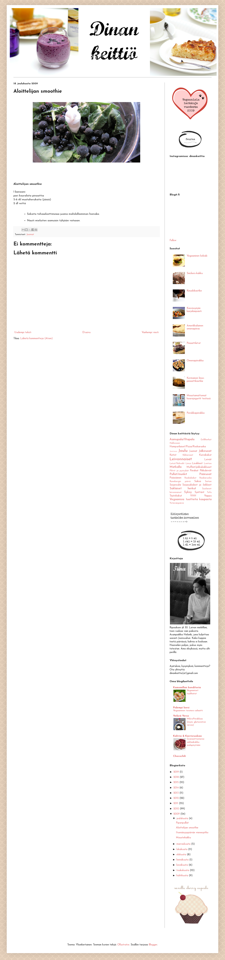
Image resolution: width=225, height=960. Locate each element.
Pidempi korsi (181, 707)
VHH (193, 496)
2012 (176, 798)
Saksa (197, 481)
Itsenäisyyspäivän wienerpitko (192, 832)
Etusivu (86, 332)
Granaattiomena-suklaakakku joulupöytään (196, 742)
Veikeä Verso (181, 716)
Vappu (208, 496)
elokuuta (181, 854)
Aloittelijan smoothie (187, 828)
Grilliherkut (206, 440)
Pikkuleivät (206, 470)
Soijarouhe (175, 485)
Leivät (208, 459)
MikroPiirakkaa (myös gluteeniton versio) (196, 722)
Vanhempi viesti (150, 332)
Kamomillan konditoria (187, 687)
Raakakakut (190, 478)
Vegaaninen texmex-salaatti (188, 710)
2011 (176, 803)
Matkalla (176, 467)
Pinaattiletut (194, 343)
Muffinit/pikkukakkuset (199, 467)
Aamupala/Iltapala (182, 439)
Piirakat (194, 470)
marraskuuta (183, 844)
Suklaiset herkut (183, 488)
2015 (176, 782)
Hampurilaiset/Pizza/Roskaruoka (188, 446)
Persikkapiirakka (196, 413)
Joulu (183, 451)
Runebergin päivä (180, 481)
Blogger (153, 945)
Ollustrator (123, 945)
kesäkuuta (182, 865)
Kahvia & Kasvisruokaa (187, 736)
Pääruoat (205, 474)
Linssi (188, 463)
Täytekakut (176, 496)
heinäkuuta (182, 860)
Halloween (175, 443)
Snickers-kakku (195, 273)
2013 (176, 793)
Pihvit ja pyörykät (179, 471)
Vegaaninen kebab (197, 256)
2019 (176, 772)
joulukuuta (182, 818)
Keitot (173, 455)
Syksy (188, 492)
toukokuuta (183, 870)
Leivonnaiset (181, 459)
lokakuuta (182, 849)
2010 (176, 809)
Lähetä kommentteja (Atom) (36, 338)
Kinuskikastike (194, 291)
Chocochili (179, 756)
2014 (176, 788)
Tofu (209, 492)
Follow (173, 240)
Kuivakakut (205, 455)
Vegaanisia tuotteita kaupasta (191, 499)
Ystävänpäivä (177, 503)
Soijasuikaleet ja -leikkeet (197, 485)
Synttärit (199, 492)
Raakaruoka (205, 478)
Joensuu (173, 451)
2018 (176, 777)
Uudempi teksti (22, 332)
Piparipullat (182, 823)
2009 (177, 814)
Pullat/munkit (178, 474)
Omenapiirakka (195, 360)
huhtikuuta (182, 875)
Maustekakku (183, 837)
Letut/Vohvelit (177, 463)
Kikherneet (188, 455)
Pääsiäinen (175, 478)
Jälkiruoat (205, 451)
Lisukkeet (197, 463)
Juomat (30, 234)
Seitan (208, 481)
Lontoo (208, 463)
